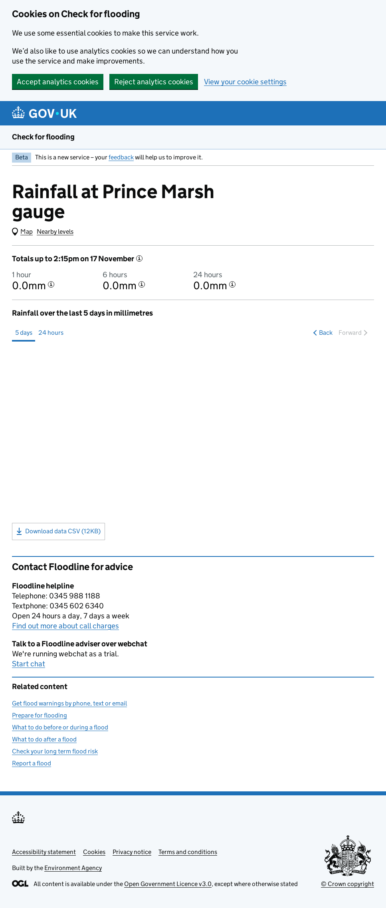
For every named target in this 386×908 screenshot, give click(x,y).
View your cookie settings (245, 81)
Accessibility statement (44, 852)
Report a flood (31, 763)
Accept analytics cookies (58, 81)
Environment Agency (73, 868)
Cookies (94, 852)
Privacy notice (132, 852)
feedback (121, 157)
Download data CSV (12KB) (58, 531)
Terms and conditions (187, 852)
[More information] (139, 258)
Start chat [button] (28, 663)
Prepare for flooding (39, 715)
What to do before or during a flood (60, 727)
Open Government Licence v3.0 (168, 884)
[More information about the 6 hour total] (142, 284)
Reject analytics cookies (153, 81)
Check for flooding (43, 136)
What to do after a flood (44, 739)
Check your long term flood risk (55, 751)
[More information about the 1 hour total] (51, 284)
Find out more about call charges (65, 625)
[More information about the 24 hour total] (232, 284)
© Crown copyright (347, 884)
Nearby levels (55, 231)
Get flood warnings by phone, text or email (69, 703)
